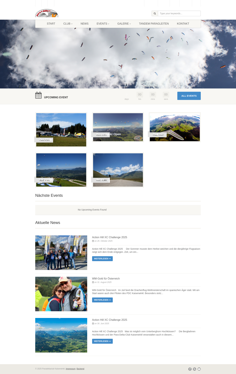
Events (103, 23)
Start (51, 23)
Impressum (70, 369)
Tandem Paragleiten (154, 23)
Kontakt (183, 23)
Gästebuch (151, 3)
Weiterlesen (102, 259)
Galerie (124, 23)
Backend (80, 369)
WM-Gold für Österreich (106, 278)
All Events (189, 95)
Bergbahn (186, 3)
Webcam (164, 3)
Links (196, 3)
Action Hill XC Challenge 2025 (109, 237)
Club (67, 23)
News (84, 23)
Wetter (174, 3)
